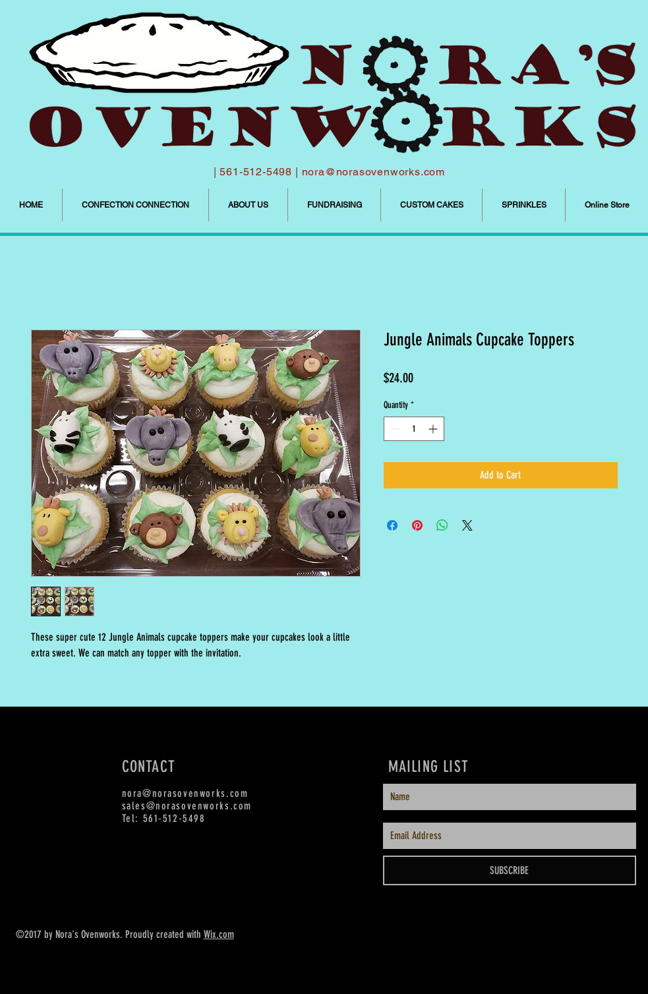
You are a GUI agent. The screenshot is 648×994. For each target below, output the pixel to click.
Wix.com (219, 934)
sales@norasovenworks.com (187, 806)
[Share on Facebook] (392, 525)
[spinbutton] (414, 428)
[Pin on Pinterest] (417, 525)
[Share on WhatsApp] (442, 525)
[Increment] (434, 428)
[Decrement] (394, 428)
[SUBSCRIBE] (509, 870)
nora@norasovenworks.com (373, 171)
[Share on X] (467, 525)
